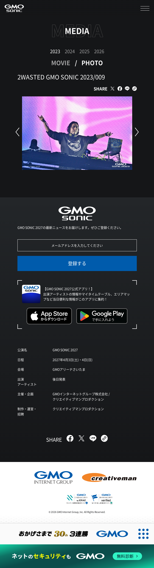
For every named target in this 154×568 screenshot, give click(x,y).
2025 (84, 51)
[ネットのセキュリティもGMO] (77, 556)
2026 (99, 51)
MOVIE (60, 62)
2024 (70, 51)
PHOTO (92, 62)
